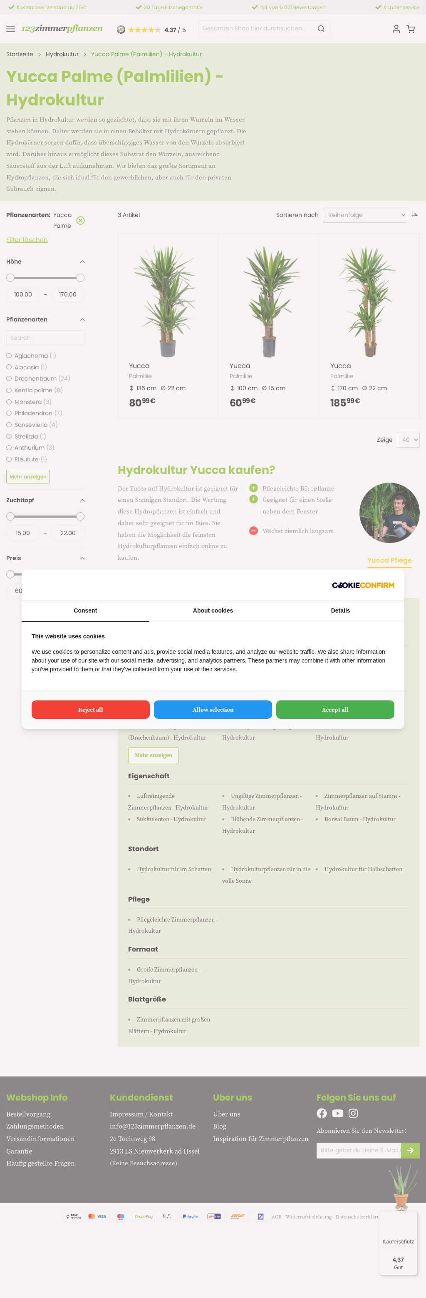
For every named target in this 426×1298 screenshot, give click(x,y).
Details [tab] (340, 610)
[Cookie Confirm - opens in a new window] (363, 585)
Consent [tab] (85, 610)
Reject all (90, 709)
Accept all (335, 709)
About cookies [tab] (213, 610)
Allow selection (213, 709)
